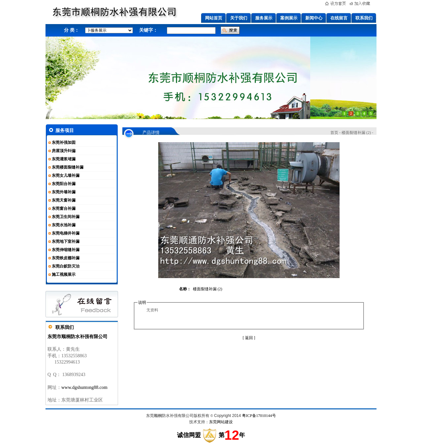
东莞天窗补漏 (63, 200)
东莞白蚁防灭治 (65, 266)
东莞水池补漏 (63, 225)
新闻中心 (313, 18)
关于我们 (238, 18)
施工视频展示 (63, 274)
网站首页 (213, 18)
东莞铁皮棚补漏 (65, 258)
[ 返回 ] (249, 337)
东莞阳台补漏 (63, 183)
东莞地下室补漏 (65, 241)
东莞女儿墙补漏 (65, 175)
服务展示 (263, 18)
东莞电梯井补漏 (65, 233)
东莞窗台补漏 (63, 208)
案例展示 (288, 18)
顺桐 (158, 415)
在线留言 (338, 18)
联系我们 (364, 18)
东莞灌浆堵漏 (63, 159)
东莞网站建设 (221, 422)
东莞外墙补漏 (63, 192)
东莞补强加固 (63, 142)
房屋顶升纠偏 (63, 150)
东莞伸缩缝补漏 (65, 249)
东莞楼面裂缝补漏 (67, 167)
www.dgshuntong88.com (84, 387)
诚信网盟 (189, 435)
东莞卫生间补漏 (65, 216)
